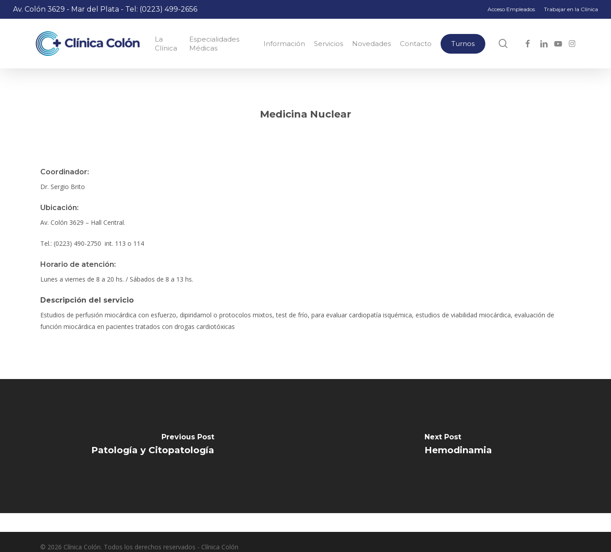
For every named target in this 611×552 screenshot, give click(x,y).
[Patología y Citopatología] (153, 446)
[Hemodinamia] (458, 446)
